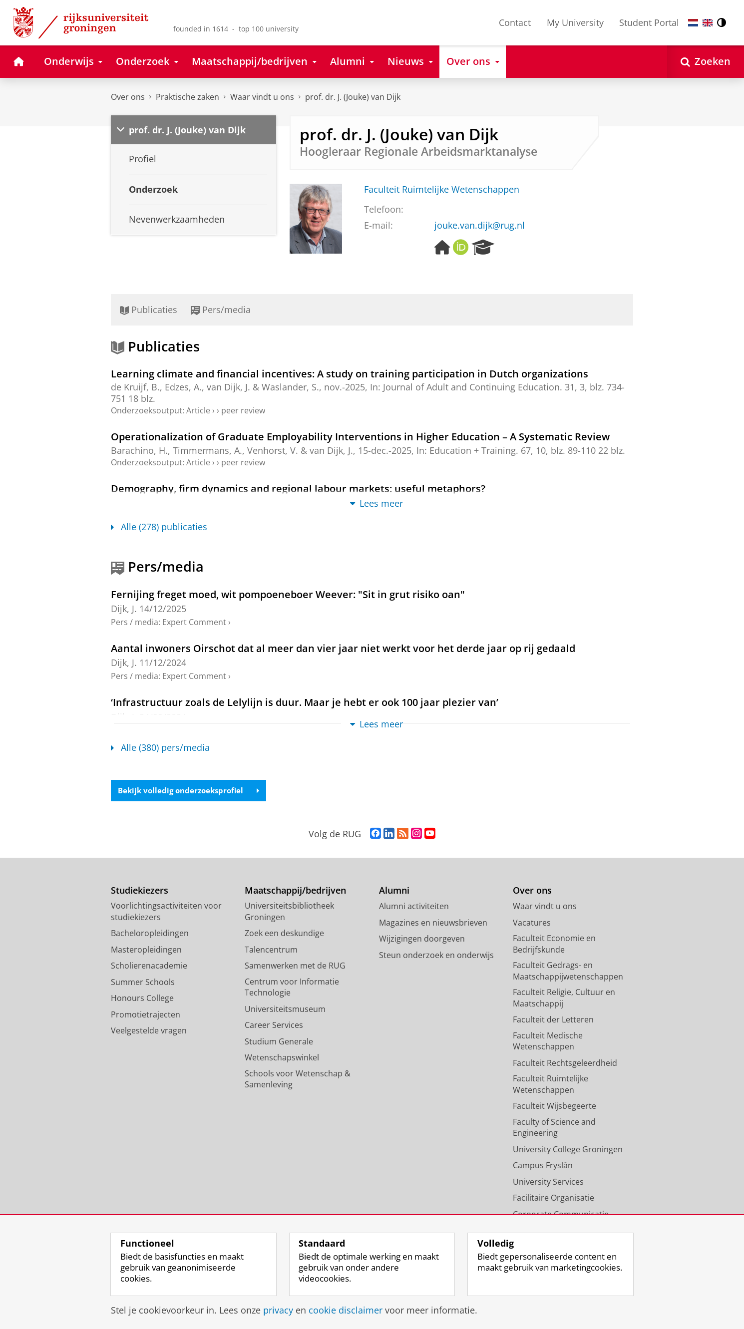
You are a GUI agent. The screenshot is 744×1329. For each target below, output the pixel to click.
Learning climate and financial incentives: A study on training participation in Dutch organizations (349, 373)
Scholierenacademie (149, 966)
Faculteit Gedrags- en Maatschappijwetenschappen (568, 972)
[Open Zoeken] (705, 61)
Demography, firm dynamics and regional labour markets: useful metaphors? (298, 488)
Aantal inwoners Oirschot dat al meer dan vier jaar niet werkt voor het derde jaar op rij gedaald (343, 648)
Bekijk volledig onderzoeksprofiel (192, 790)
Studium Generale (279, 1042)
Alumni (394, 891)
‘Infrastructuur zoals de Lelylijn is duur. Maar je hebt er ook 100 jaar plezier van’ (304, 702)
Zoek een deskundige (284, 934)
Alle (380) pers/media (160, 747)
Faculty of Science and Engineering (554, 1128)
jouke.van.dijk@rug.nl (479, 225)
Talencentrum (271, 950)
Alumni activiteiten (414, 907)
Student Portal (649, 22)
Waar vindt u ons (262, 96)
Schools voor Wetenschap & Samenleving (298, 1080)
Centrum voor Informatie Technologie (292, 988)
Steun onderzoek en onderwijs (436, 956)
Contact (515, 22)
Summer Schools (143, 983)
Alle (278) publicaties (159, 527)
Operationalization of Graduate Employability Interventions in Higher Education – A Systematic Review (360, 436)
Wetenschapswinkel (282, 1058)
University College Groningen (568, 1150)
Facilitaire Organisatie (553, 1198)
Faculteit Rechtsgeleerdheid (565, 1063)
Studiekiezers (139, 891)
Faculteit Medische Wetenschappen (548, 1042)
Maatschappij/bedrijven (295, 891)
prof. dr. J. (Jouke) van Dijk (352, 96)
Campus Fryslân (543, 1166)
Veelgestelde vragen (149, 1031)
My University (575, 22)
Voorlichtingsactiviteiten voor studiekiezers (166, 912)
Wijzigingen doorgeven (422, 939)
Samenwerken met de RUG (295, 966)
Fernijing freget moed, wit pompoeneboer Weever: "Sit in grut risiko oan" (288, 594)
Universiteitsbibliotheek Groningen (289, 912)
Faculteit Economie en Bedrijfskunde (554, 945)
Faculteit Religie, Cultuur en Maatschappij (564, 999)
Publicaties (148, 310)
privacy (278, 1310)
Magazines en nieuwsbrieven (433, 923)
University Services (548, 1182)
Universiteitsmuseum (285, 1009)
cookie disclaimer (345, 1310)
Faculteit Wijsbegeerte (554, 1106)
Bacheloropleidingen (150, 934)
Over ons (128, 96)
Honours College (142, 999)
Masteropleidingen (146, 950)
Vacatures (532, 923)
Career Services (274, 1025)
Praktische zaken (187, 96)
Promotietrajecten (145, 1015)
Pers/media (221, 310)
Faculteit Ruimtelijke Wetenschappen (441, 189)
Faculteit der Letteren (553, 1020)
